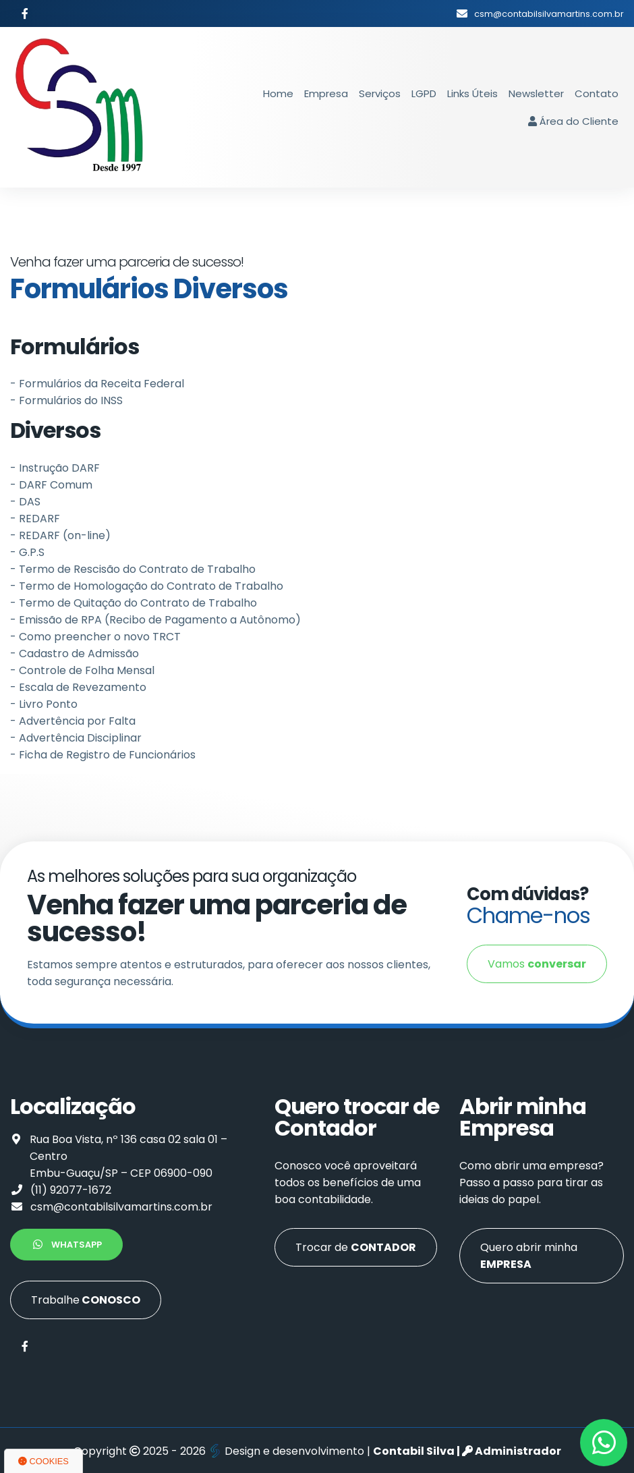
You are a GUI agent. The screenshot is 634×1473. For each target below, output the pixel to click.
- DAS (25, 501)
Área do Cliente (573, 121)
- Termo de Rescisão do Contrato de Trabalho (133, 569)
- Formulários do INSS (66, 400)
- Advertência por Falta (73, 721)
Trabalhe (85, 1300)
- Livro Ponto (44, 704)
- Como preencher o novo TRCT (95, 636)
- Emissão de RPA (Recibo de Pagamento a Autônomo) (155, 620)
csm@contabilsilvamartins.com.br (121, 1207)
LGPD (423, 93)
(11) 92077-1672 (70, 1190)
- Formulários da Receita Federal (97, 383)
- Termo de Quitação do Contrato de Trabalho (133, 603)
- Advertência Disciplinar (76, 738)
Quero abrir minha (528, 1256)
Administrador (511, 1451)
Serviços (380, 93)
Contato (596, 93)
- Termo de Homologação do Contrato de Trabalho (146, 586)
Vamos (537, 964)
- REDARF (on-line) (60, 535)
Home (278, 93)
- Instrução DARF (55, 468)
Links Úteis (472, 93)
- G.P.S (27, 552)
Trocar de (355, 1247)
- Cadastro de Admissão (74, 653)
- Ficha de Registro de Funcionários (103, 754)
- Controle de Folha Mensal (82, 670)
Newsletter (536, 93)
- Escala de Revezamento (78, 687)
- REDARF (35, 518)
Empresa (326, 93)
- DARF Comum (51, 485)
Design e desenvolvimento (287, 1451)
